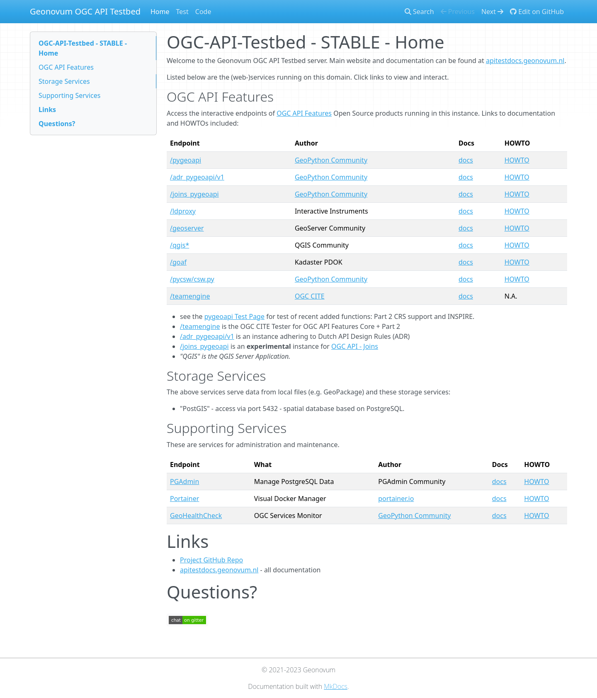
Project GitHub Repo (211, 559)
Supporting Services (69, 95)
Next (492, 11)
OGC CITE (310, 296)
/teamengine (190, 296)
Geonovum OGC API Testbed (85, 11)
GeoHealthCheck (196, 515)
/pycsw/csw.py (192, 279)
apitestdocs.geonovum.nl (525, 60)
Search (419, 11)
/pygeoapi (185, 160)
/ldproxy (183, 211)
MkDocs (335, 686)
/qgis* (179, 245)
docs (466, 160)
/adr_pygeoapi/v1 (197, 177)
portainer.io (396, 498)
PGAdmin (184, 481)
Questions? (57, 123)
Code (203, 11)
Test (182, 11)
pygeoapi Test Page (234, 316)
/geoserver (187, 228)
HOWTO (517, 160)
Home (160, 11)
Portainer (184, 498)
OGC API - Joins (354, 346)
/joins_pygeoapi (194, 194)
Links (47, 109)
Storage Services (64, 81)
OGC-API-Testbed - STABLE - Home (83, 48)
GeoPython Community (331, 160)
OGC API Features (66, 67)
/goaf (178, 262)
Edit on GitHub (537, 11)
